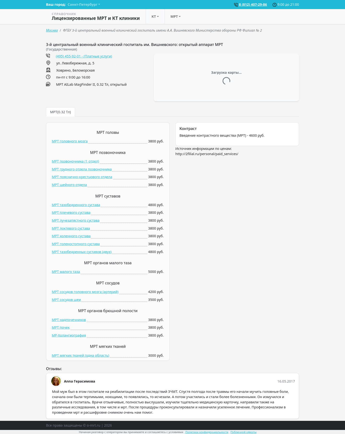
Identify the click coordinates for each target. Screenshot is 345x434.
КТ (154, 16)
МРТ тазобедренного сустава (76, 205)
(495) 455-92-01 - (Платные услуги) (84, 56)
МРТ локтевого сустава (71, 228)
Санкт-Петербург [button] (82, 4)
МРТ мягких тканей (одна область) (80, 355)
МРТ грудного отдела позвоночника (82, 169)
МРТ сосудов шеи (66, 299)
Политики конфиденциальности (207, 432)
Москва (52, 30)
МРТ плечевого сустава (71, 212)
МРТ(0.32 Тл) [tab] (60, 112)
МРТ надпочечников (69, 319)
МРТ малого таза (66, 271)
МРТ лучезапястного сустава (75, 220)
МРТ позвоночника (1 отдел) (75, 161)
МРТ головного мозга (70, 141)
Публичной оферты (243, 432)
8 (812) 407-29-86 (253, 4)
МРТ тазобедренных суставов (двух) (82, 251)
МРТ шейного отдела (69, 184)
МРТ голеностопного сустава (76, 244)
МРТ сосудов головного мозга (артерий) (85, 291)
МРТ (174, 16)
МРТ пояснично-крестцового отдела (82, 177)
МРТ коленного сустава (71, 236)
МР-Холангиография (69, 335)
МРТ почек (61, 327)
